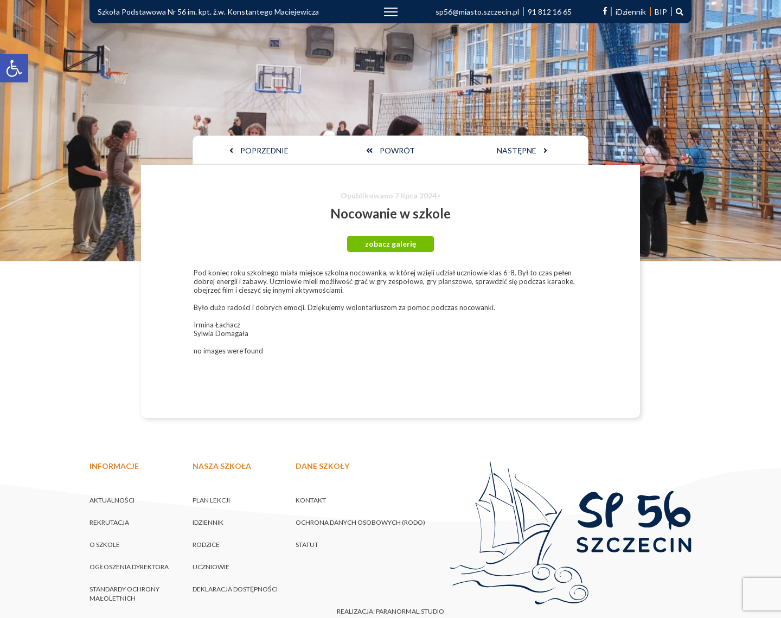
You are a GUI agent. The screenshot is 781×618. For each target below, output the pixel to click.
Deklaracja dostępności (235, 589)
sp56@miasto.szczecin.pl (477, 11)
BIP (661, 11)
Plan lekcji (211, 500)
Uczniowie (211, 567)
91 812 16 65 (550, 11)
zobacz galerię (390, 243)
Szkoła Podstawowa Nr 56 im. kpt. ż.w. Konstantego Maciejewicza (208, 11)
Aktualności (112, 500)
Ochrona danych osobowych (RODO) (360, 522)
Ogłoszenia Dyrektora (129, 567)
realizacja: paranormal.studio (390, 611)
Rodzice (206, 544)
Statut (307, 544)
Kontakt (311, 500)
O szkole (104, 544)
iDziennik (631, 11)
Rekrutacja (109, 522)
